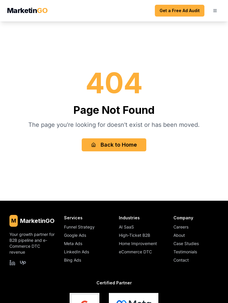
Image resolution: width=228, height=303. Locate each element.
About (179, 235)
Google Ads (75, 235)
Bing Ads (72, 260)
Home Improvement (138, 243)
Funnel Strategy (79, 226)
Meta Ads (73, 243)
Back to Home (114, 145)
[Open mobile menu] (215, 11)
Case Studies (186, 243)
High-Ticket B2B (134, 235)
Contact (181, 260)
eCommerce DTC (135, 251)
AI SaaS (126, 226)
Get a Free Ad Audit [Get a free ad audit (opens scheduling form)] (180, 10)
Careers (180, 226)
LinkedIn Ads (76, 251)
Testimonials (185, 251)
